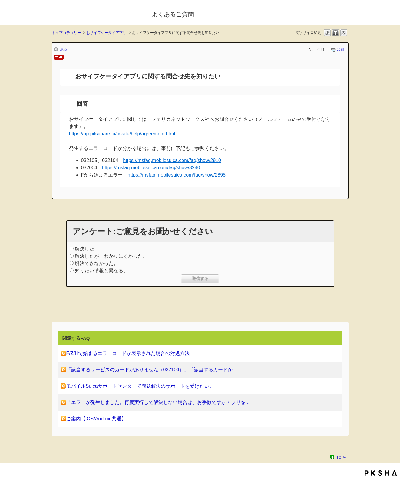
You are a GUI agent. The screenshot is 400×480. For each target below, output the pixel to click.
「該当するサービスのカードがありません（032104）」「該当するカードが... (151, 369)
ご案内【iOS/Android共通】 (96, 418)
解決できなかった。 (96, 263)
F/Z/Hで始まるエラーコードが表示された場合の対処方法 (128, 353)
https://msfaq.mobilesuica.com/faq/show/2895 (176, 174)
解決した (84, 248)
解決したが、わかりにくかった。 (111, 256)
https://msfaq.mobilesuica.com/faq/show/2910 (172, 160)
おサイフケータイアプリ (106, 33)
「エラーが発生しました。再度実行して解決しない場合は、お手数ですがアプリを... (158, 402)
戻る (63, 49)
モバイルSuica (98, 13)
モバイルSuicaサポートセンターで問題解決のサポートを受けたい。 (140, 386)
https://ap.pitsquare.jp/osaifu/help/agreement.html (122, 133)
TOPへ (341, 457)
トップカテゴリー (66, 33)
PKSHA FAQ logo (381, 473)
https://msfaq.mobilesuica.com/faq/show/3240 (151, 167)
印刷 (340, 50)
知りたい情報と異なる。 (101, 270)
